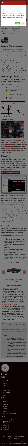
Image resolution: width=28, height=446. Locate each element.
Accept (17, 23)
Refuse (22, 23)
